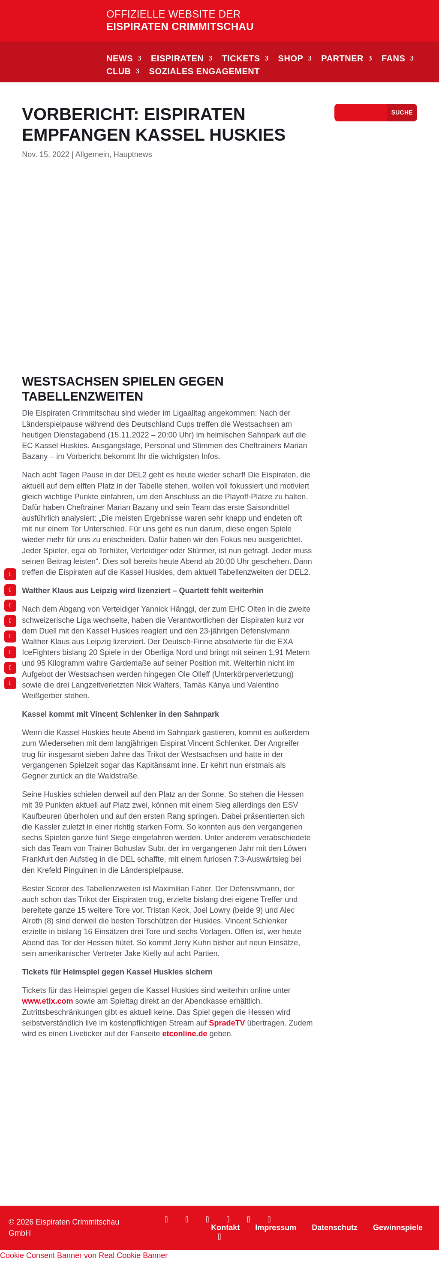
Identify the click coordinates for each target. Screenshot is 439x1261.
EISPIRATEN (177, 59)
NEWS (119, 59)
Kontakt (225, 1227)
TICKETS (241, 59)
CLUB (118, 72)
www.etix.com (47, 1001)
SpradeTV (227, 1023)
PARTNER (342, 59)
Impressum (275, 1227)
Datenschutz (335, 1227)
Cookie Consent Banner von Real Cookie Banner (84, 1255)
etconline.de (184, 1033)
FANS (393, 59)
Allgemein (92, 154)
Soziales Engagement (204, 72)
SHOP (291, 59)
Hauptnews (133, 154)
